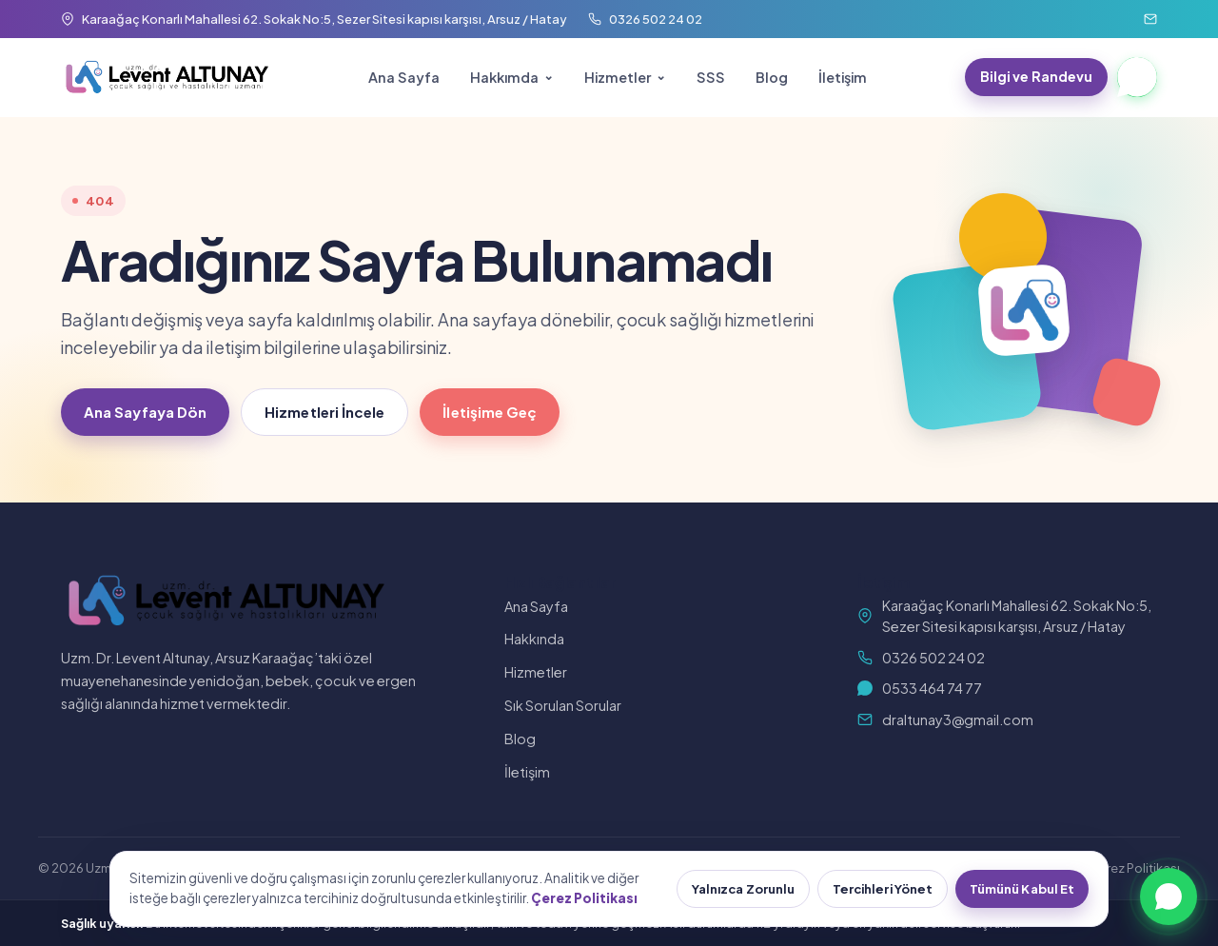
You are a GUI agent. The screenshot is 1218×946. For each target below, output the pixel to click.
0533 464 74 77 (919, 688)
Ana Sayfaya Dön (145, 412)
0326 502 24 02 (921, 657)
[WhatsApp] (1137, 77)
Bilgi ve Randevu (1036, 76)
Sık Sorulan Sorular (562, 705)
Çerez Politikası (1135, 868)
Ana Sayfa (404, 77)
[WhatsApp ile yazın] (1168, 896)
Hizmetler (617, 77)
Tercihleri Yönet (883, 889)
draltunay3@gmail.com (945, 719)
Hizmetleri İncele (324, 412)
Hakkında (534, 638)
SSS (711, 77)
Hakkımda (504, 77)
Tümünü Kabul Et (1022, 889)
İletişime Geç (489, 412)
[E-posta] (1150, 19)
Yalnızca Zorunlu (743, 889)
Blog (772, 77)
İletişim (842, 77)
